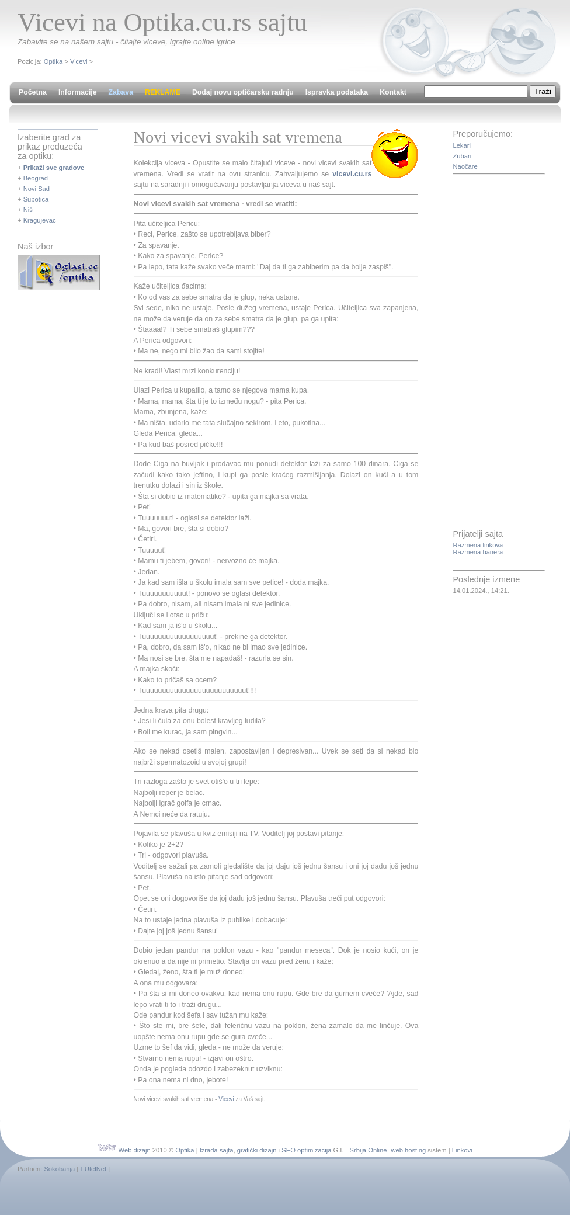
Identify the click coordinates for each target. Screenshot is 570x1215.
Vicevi (79, 61)
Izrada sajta (217, 1150)
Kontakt (393, 92)
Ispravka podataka (336, 92)
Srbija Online (368, 1150)
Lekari (461, 145)
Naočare (465, 166)
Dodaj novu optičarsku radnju (243, 92)
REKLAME (162, 92)
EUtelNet (93, 1168)
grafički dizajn (257, 1150)
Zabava (121, 92)
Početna (33, 92)
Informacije (77, 92)
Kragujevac (39, 220)
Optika (53, 61)
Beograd (35, 178)
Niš (28, 209)
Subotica (36, 199)
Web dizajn (135, 1150)
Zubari (462, 155)
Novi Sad (36, 188)
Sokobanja (59, 1168)
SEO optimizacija (306, 1150)
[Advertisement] (499, 353)
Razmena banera (478, 552)
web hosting (408, 1150)
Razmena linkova (478, 545)
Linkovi (462, 1150)
